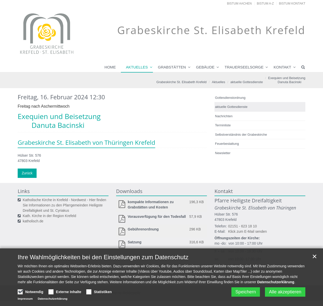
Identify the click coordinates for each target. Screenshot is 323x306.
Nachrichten (223, 116)
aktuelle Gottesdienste (246, 82)
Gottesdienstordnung (230, 98)
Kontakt (282, 67)
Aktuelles (137, 67)
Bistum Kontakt (292, 3)
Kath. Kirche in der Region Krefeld (49, 216)
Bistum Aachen (239, 3)
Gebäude (205, 67)
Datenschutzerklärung (275, 297)
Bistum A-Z (265, 3)
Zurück (27, 173)
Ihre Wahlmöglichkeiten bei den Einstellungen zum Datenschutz (103, 272)
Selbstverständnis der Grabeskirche (241, 134)
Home (110, 67)
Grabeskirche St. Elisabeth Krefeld (181, 82)
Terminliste (223, 125)
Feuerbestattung (227, 144)
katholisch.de (33, 221)
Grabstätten (172, 67)
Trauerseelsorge (244, 67)
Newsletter (222, 153)
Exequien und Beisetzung (284, 80)
